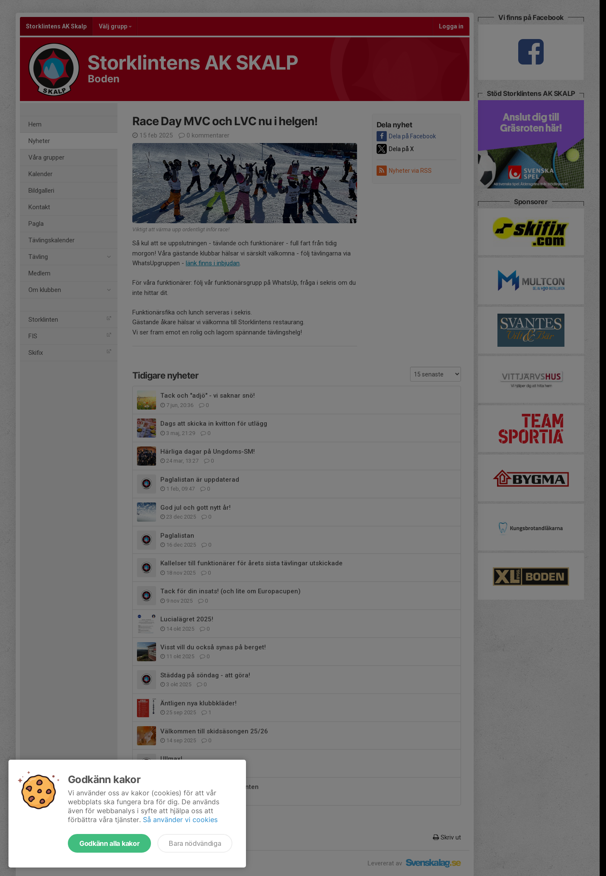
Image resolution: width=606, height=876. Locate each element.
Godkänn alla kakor (109, 843)
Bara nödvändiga (195, 843)
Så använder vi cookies (180, 819)
